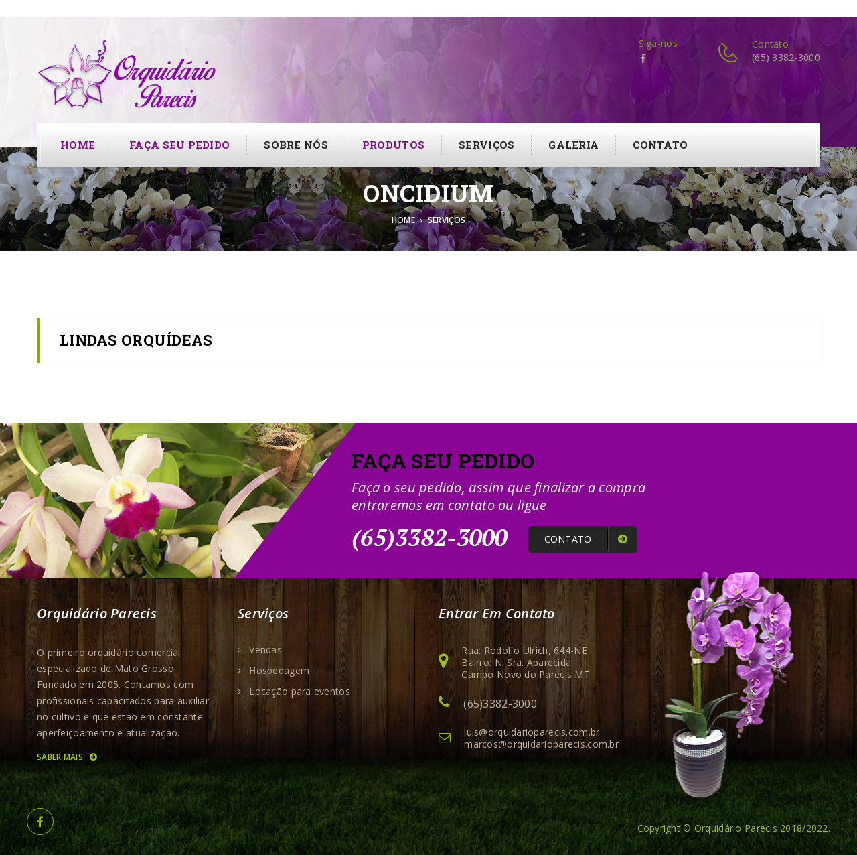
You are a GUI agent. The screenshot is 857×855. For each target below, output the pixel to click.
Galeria (573, 144)
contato (660, 144)
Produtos (393, 144)
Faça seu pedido (179, 144)
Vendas (265, 650)
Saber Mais (66, 757)
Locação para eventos (299, 691)
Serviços (486, 144)
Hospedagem (279, 670)
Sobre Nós (296, 144)
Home (77, 144)
